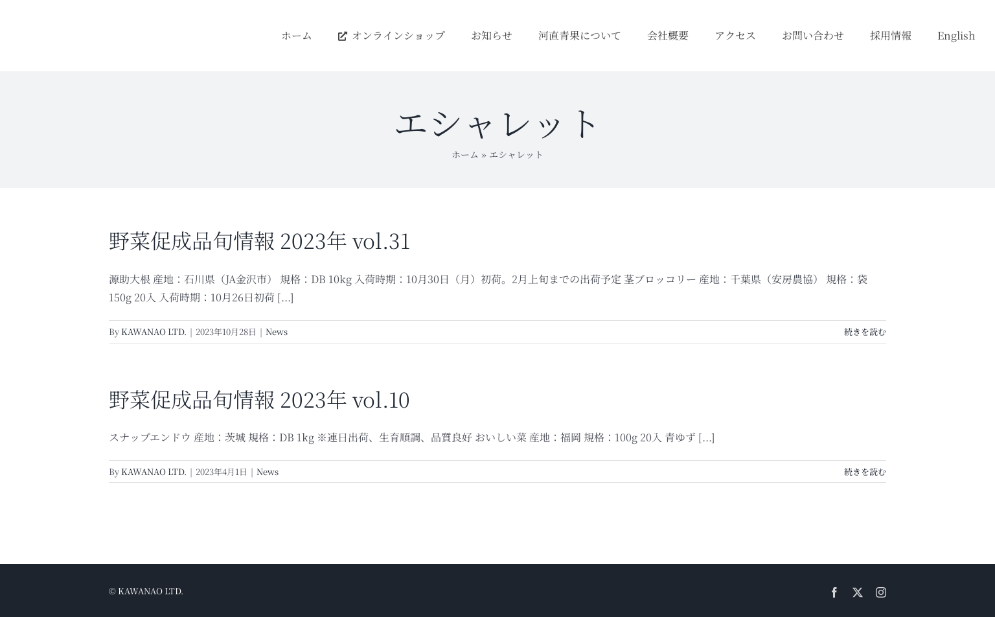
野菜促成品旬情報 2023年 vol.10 (259, 398)
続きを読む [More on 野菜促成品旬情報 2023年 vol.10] (865, 471)
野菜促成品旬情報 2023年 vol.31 (259, 240)
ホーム (465, 154)
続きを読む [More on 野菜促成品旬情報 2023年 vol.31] (865, 331)
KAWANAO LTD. (154, 331)
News (277, 331)
